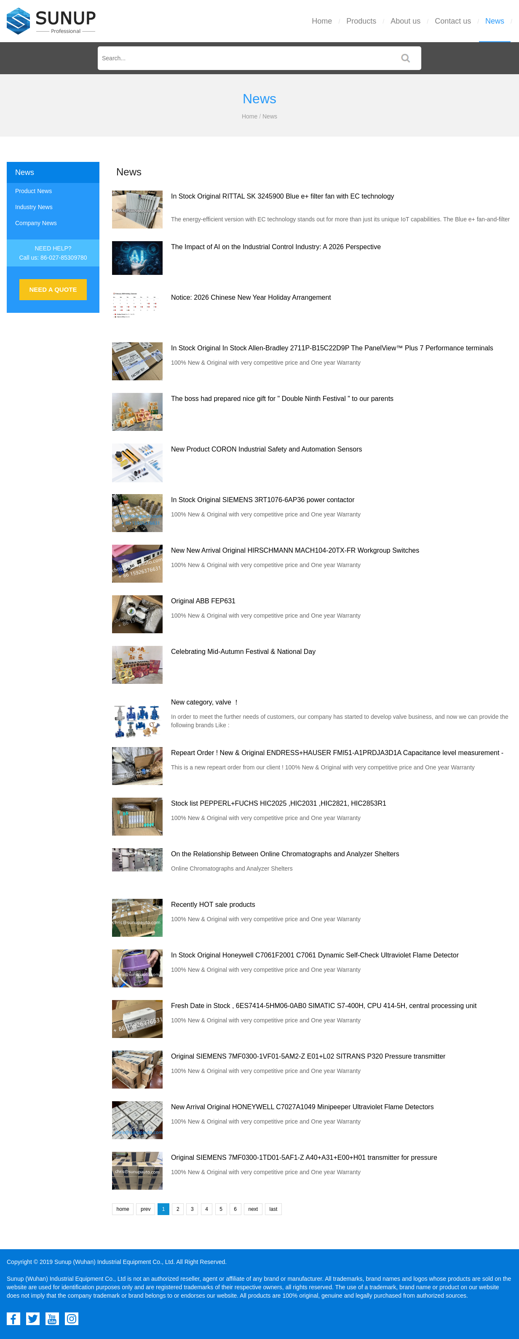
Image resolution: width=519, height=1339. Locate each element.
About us (405, 21)
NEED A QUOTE (53, 289)
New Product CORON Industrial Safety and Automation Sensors (266, 449)
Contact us (453, 21)
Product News (33, 191)
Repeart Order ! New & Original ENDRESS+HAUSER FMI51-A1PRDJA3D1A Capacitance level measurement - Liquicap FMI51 (337, 754)
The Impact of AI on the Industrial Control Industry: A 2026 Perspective (276, 246)
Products (361, 21)
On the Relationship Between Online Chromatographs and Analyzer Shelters (285, 854)
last (274, 1209)
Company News (36, 223)
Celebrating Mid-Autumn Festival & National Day (243, 651)
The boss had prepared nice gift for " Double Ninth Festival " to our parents (282, 398)
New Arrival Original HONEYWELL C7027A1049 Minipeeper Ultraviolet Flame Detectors (302, 1106)
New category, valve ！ (205, 702)
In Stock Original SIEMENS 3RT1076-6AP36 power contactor (262, 499)
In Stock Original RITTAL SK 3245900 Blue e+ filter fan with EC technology (282, 196)
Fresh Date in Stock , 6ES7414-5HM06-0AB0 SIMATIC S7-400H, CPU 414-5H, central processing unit (323, 1005)
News (494, 21)
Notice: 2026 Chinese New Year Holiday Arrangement (251, 297)
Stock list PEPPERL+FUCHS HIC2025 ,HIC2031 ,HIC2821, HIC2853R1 (278, 803)
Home (322, 21)
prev (145, 1209)
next (253, 1209)
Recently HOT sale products (213, 904)
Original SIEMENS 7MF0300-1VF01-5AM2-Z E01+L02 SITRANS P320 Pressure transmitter (308, 1056)
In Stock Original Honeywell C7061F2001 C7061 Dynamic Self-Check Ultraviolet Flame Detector (315, 955)
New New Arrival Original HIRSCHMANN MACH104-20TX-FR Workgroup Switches (295, 550)
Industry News (34, 207)
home (123, 1209)
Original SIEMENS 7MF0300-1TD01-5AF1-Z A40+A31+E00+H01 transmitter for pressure (304, 1157)
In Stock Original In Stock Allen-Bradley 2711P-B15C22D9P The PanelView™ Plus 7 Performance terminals (332, 348)
